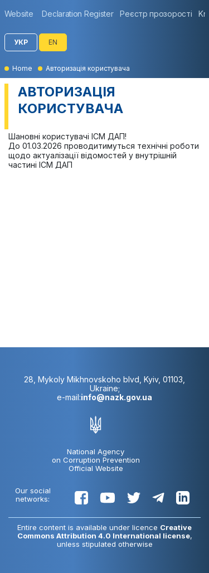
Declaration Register (77, 13)
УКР (21, 42)
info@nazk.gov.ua (116, 397)
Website (18, 13)
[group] (21, 14)
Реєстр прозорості (156, 13)
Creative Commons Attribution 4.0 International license (104, 531)
